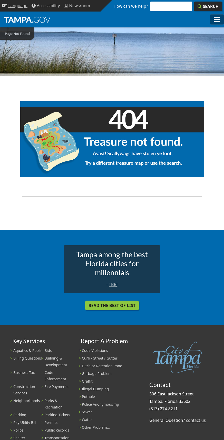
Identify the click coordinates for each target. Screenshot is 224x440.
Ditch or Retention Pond (102, 365)
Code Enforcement (55, 375)
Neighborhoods (26, 400)
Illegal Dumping (95, 388)
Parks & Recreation (54, 404)
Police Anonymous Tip (100, 404)
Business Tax (24, 372)
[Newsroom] (77, 6)
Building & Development (56, 361)
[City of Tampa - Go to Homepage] (27, 19)
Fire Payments (57, 386)
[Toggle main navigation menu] (217, 19)
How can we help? (131, 6)
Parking (19, 414)
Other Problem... (96, 427)
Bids (48, 350)
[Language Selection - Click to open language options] (15, 6)
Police (18, 430)
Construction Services (24, 389)
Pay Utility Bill (24, 422)
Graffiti (87, 381)
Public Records (57, 430)
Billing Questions (27, 358)
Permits (51, 422)
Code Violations (95, 350)
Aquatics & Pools (27, 350)
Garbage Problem (97, 373)
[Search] (208, 6)
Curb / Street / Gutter (100, 358)
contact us (196, 420)
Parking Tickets (57, 414)
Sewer (87, 412)
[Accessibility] (46, 6)
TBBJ (113, 284)
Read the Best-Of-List (112, 305)
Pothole (88, 396)
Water (87, 419)
